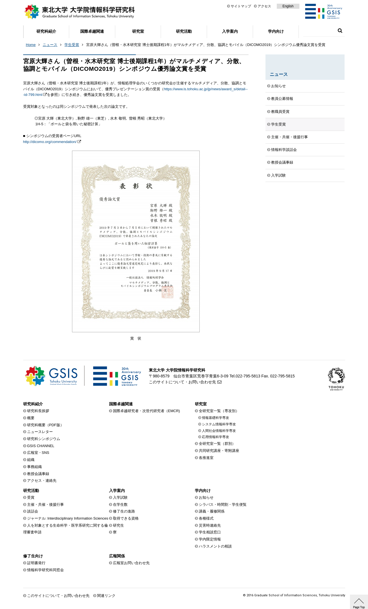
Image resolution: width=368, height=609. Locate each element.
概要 (30, 418)
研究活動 (184, 31)
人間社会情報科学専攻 (219, 431)
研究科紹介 (46, 31)
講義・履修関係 (212, 511)
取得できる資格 (126, 518)
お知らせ (278, 86)
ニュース (50, 45)
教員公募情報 (282, 98)
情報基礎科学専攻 (215, 418)
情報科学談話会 (284, 150)
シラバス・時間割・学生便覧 (223, 504)
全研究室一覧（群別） (217, 443)
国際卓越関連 (92, 31)
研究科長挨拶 (38, 411)
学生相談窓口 (210, 532)
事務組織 (34, 467)
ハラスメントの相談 (215, 546)
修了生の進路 (124, 511)
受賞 (30, 497)
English (287, 6)
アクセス (264, 6)
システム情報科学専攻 (219, 424)
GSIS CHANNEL (41, 446)
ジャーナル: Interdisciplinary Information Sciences (67, 518)
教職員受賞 (280, 111)
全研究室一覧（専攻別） (219, 411)
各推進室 (206, 458)
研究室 (138, 31)
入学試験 (278, 175)
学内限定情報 (210, 539)
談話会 (32, 511)
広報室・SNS (38, 452)
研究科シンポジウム (43, 439)
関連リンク (106, 595)
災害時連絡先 (210, 525)
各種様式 (206, 518)
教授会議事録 (282, 162)
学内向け (276, 31)
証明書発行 (36, 563)
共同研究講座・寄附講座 (219, 450)
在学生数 (120, 504)
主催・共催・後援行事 (289, 137)
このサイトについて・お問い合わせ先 (182, 382)
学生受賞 (71, 45)
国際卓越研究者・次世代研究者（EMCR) (146, 411)
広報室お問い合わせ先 (131, 563)
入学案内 (230, 31)
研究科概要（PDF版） (45, 425)
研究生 (118, 525)
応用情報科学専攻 (215, 437)
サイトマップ (241, 6)
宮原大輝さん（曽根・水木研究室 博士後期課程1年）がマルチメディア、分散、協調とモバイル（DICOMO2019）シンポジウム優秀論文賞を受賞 (205, 45)
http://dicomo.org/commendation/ (50, 142)
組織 (30, 460)
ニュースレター (40, 432)
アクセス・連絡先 (41, 480)
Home (31, 45)
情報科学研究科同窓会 (45, 570)
